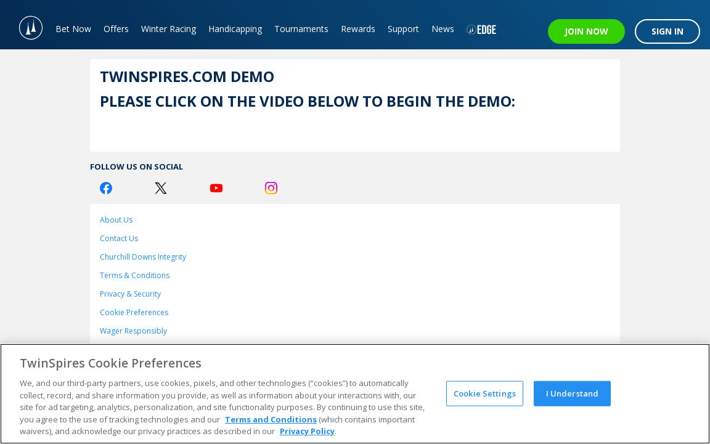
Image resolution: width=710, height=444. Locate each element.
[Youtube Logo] (216, 188)
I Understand (572, 392)
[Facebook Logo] (106, 188)
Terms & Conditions (134, 275)
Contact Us (119, 238)
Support (403, 29)
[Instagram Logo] (271, 188)
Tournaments (301, 29)
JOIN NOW (586, 31)
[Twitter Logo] (161, 188)
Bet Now (73, 29)
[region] (355, 393)
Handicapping (235, 29)
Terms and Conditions (271, 419)
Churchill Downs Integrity (143, 257)
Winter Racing (168, 29)
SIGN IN (667, 31)
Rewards (358, 29)
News (442, 29)
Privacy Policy (307, 431)
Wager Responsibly (133, 331)
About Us (116, 220)
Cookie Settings (485, 392)
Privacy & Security (130, 294)
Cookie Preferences (134, 312)
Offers (116, 29)
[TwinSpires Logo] (24, 24)
